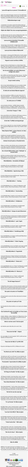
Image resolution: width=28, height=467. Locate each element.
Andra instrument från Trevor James (13, 462)
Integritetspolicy (19, 466)
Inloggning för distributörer (14, 463)
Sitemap (13, 465)
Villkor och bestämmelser (10, 466)
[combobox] (23, 6)
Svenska (22, 6)
